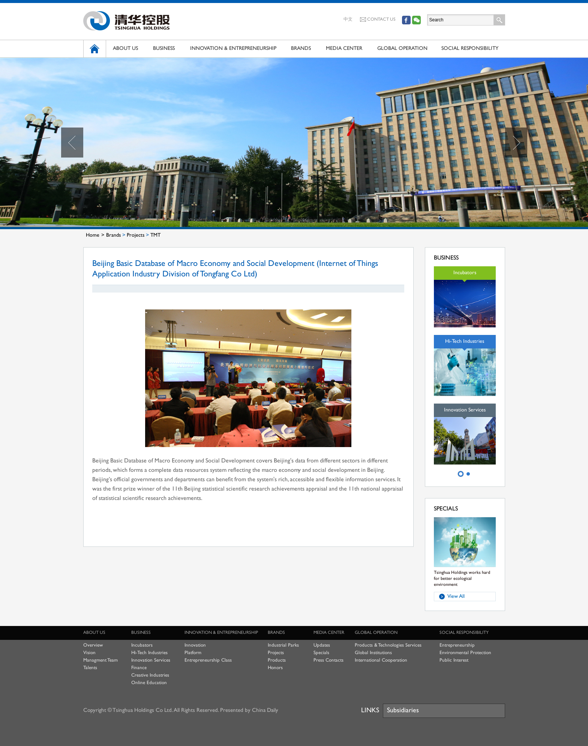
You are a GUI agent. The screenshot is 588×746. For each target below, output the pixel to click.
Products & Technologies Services (388, 645)
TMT (155, 235)
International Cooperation (381, 660)
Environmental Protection (465, 653)
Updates (322, 645)
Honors (275, 668)
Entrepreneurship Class (208, 660)
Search (499, 20)
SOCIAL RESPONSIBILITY (469, 48)
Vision (89, 653)
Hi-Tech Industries (149, 653)
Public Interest (454, 660)
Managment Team (100, 660)
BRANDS (301, 48)
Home (92, 235)
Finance (139, 668)
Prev (72, 143)
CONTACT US (378, 19)
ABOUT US (125, 48)
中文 (348, 20)
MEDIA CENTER (344, 48)
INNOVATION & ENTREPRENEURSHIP (233, 48)
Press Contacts (329, 660)
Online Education (149, 683)
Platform (192, 653)
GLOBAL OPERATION (402, 48)
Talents (90, 668)
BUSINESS (164, 48)
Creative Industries (150, 675)
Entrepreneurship (457, 645)
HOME (95, 48)
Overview (93, 645)
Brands (113, 235)
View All (456, 596)
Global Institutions (373, 653)
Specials (321, 653)
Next (516, 143)
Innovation (195, 645)
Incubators (142, 645)
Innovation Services (150, 660)
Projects (135, 235)
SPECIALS (446, 509)
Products (277, 660)
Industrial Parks (283, 645)
